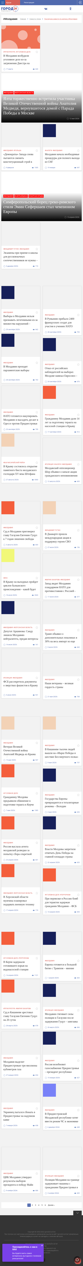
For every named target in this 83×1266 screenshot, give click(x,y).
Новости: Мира (35, 19)
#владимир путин (11, 249)
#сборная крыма (36, 196)
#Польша (17, 150)
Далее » (51, 1205)
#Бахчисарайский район (14, 463)
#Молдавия (8, 93)
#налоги (48, 150)
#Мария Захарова (52, 580)
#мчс (5, 578)
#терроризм (65, 895)
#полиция (49, 464)
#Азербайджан (21, 196)
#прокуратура (9, 52)
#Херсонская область (24, 93)
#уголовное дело (23, 52)
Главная (23, 19)
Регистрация (29, 3)
